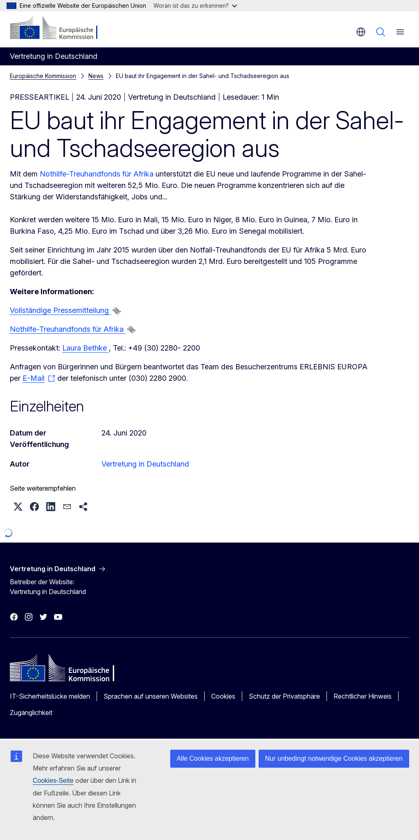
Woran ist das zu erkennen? (195, 5)
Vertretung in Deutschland (145, 464)
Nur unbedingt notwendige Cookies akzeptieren (334, 758)
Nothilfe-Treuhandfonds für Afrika (97, 174)
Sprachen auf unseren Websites (151, 696)
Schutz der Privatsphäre (284, 696)
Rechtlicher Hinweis (362, 696)
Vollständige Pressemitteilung (60, 310)
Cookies (223, 696)
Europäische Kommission (43, 75)
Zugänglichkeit (31, 712)
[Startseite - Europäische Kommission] (59, 28)
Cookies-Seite (53, 780)
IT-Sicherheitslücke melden (50, 696)
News (96, 75)
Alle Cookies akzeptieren (213, 758)
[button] (18, 506)
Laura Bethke (85, 348)
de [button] (361, 32)
